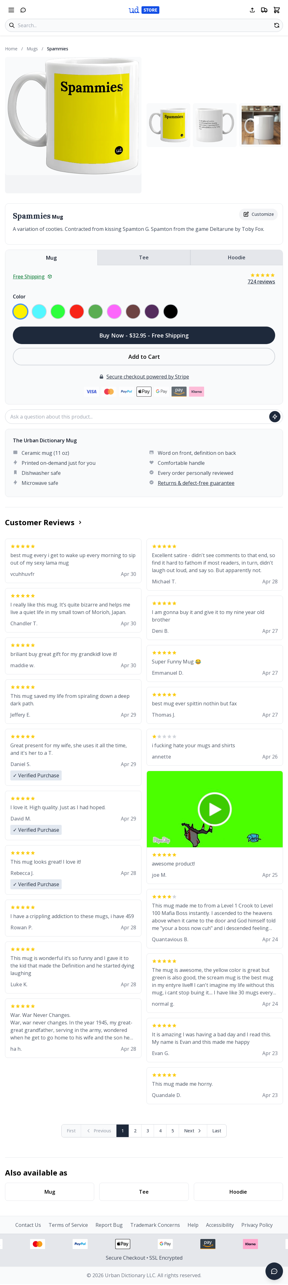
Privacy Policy (257, 1225)
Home (11, 49)
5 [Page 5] (173, 1131)
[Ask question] (274, 416)
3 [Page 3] (148, 1131)
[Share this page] (252, 10)
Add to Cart (144, 356)
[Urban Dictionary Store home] (144, 10)
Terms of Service (68, 1225)
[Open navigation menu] (11, 10)
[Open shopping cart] (276, 10)
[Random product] (277, 25)
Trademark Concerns (155, 1225)
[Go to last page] (216, 1131)
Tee (144, 257)
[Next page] (193, 1131)
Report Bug (109, 1225)
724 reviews (261, 281)
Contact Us (28, 1225)
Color (19, 296)
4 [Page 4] (160, 1131)
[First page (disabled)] (71, 1131)
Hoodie (236, 257)
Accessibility (220, 1225)
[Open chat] (23, 10)
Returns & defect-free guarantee (196, 483)
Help (193, 1225)
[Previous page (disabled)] (98, 1131)
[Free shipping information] (264, 10)
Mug (51, 257)
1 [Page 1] (122, 1131)
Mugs (32, 49)
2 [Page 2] (135, 1131)
